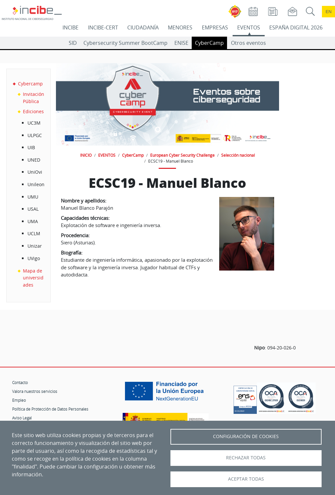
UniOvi (34, 172)
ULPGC (34, 135)
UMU (32, 197)
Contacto (20, 382)
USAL (33, 209)
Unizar (34, 246)
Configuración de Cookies (246, 436)
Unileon (35, 184)
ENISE (181, 42)
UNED (33, 160)
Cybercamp (30, 83)
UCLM (33, 233)
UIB (31, 147)
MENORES (180, 27)
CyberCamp (209, 42)
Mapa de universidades (33, 278)
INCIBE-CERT (103, 27)
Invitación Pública (33, 97)
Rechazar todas (246, 458)
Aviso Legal (22, 417)
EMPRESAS (215, 27)
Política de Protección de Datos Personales (50, 409)
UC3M (34, 123)
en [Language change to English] (328, 11)
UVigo (33, 258)
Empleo (19, 400)
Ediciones (33, 111)
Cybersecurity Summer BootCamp (125, 42)
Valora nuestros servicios (34, 391)
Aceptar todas (246, 479)
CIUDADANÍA (143, 27)
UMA (32, 221)
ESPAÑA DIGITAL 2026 (296, 27)
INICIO (86, 155)
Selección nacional (238, 155)
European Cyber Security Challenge (182, 155)
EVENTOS (248, 27)
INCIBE (70, 27)
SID (73, 42)
